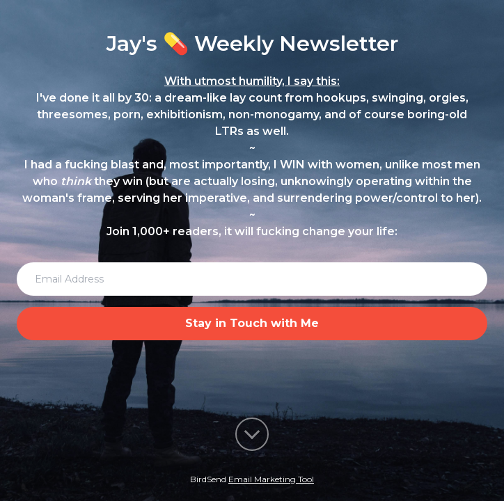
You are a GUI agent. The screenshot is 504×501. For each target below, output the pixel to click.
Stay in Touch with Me (252, 323)
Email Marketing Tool (271, 479)
